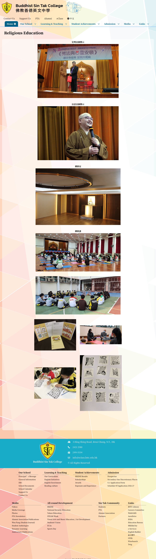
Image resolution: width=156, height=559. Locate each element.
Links (144, 23)
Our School (28, 23)
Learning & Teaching (54, 23)
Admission (112, 23)
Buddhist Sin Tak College (39, 5)
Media (129, 23)
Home (10, 23)
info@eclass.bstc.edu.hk (85, 457)
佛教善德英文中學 (33, 10)
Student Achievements (86, 23)
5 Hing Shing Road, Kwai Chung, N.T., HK (94, 441)
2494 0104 (77, 452)
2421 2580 (77, 447)
